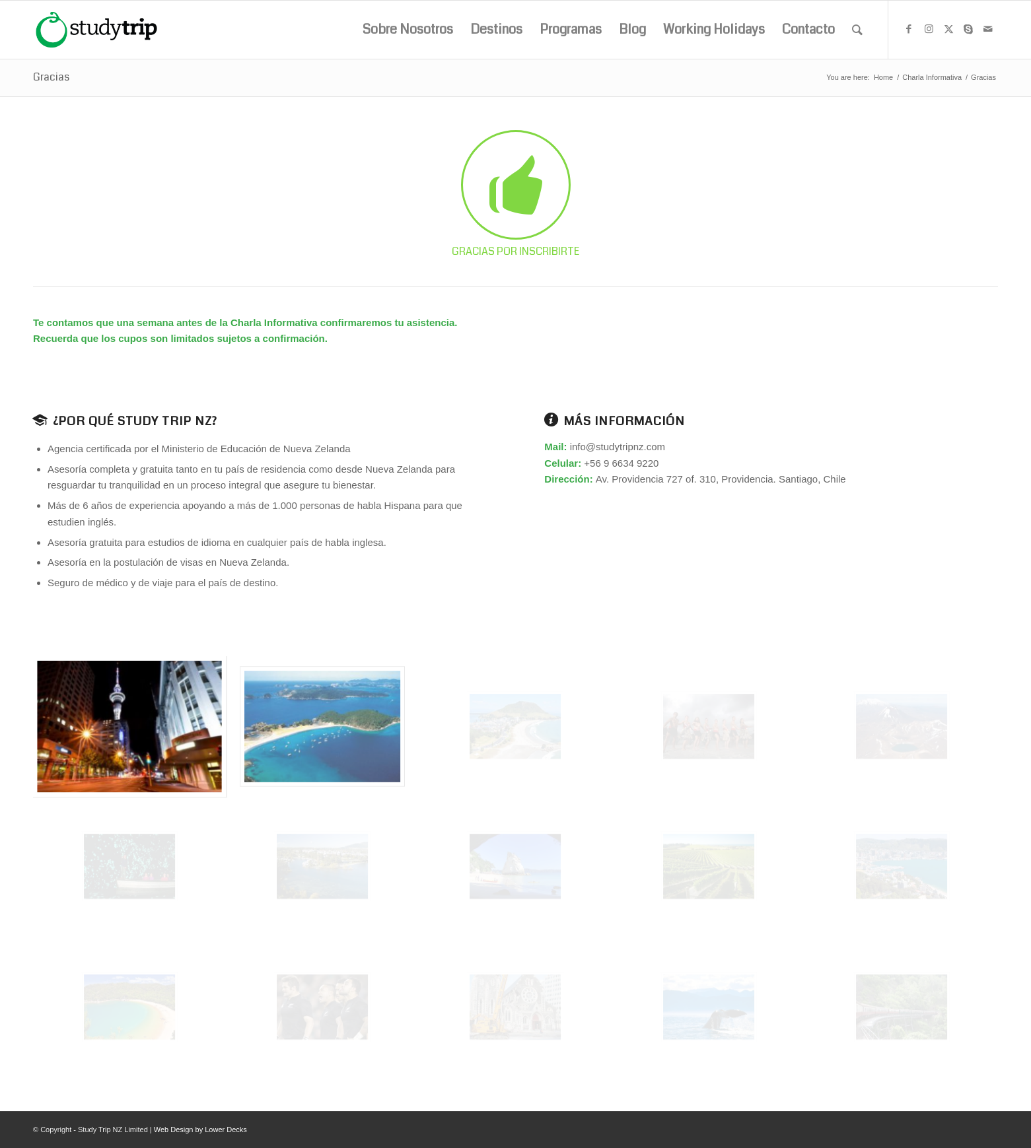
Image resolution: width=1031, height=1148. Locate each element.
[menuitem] (408, 30)
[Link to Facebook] (909, 29)
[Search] (857, 30)
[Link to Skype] (968, 29)
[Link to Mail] (988, 29)
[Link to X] (948, 29)
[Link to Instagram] (929, 29)
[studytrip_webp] (96, 30)
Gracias (51, 76)
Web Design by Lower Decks (200, 1129)
